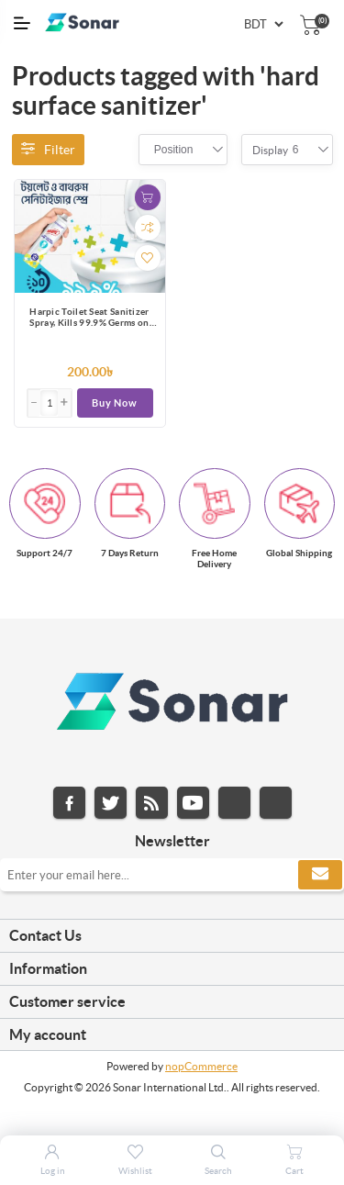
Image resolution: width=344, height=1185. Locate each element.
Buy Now (114, 402)
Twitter (110, 803)
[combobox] (174, 149)
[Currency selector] (263, 24)
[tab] (172, 936)
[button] (64, 403)
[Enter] (49, 403)
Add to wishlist (148, 258)
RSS (152, 803)
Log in (52, 1171)
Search (218, 1171)
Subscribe (320, 874)
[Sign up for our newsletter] (172, 874)
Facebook (69, 803)
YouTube (193, 803)
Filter (48, 149)
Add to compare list (148, 227)
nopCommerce (201, 1066)
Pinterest (276, 803)
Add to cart (148, 197)
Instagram (234, 803)
